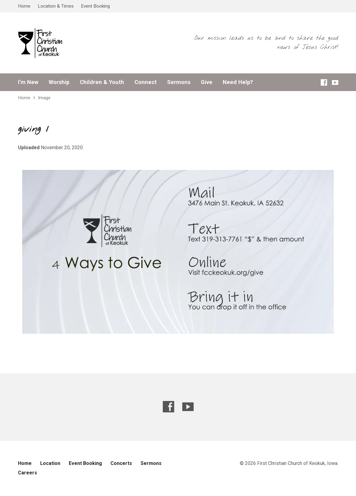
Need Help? (238, 82)
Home (24, 6)
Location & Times (56, 6)
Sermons (178, 82)
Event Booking (95, 6)
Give (206, 82)
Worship (59, 82)
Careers (27, 473)
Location (50, 463)
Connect (145, 82)
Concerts (121, 463)
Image (44, 97)
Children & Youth (102, 82)
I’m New (28, 82)
